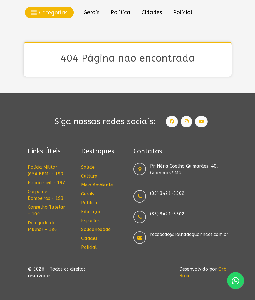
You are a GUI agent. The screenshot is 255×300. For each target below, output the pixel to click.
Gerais (87, 193)
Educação (91, 211)
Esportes (90, 220)
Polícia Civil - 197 (46, 182)
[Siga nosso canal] (201, 121)
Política (89, 202)
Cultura (89, 176)
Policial (89, 247)
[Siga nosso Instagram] (186, 121)
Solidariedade (96, 229)
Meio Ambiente (97, 185)
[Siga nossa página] (172, 121)
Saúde (88, 167)
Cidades (89, 238)
